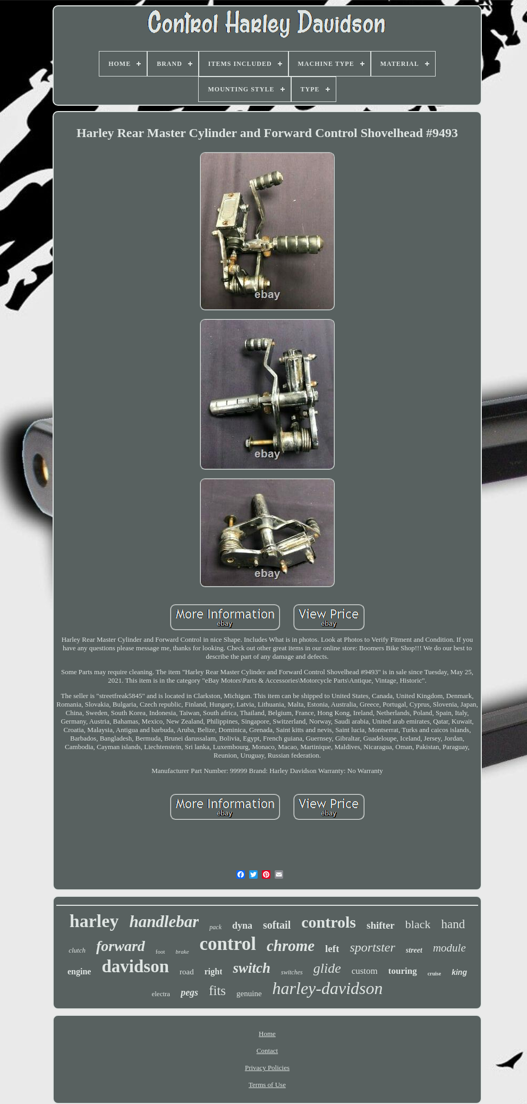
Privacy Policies (267, 1068)
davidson (135, 966)
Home (267, 1034)
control (228, 943)
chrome (290, 945)
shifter (381, 925)
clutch (77, 950)
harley (94, 921)
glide (327, 968)
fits (217, 990)
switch (251, 968)
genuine (248, 993)
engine (79, 971)
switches (292, 972)
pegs (189, 992)
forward (120, 946)
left (332, 948)
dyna (242, 925)
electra (160, 994)
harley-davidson (328, 988)
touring (402, 971)
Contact (267, 1051)
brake (182, 951)
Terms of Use (267, 1085)
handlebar (164, 921)
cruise (434, 973)
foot (160, 951)
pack (215, 927)
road (187, 971)
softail (277, 925)
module (449, 947)
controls (328, 922)
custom (365, 971)
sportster (372, 947)
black (418, 924)
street (414, 950)
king (459, 972)
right (214, 971)
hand (453, 924)
